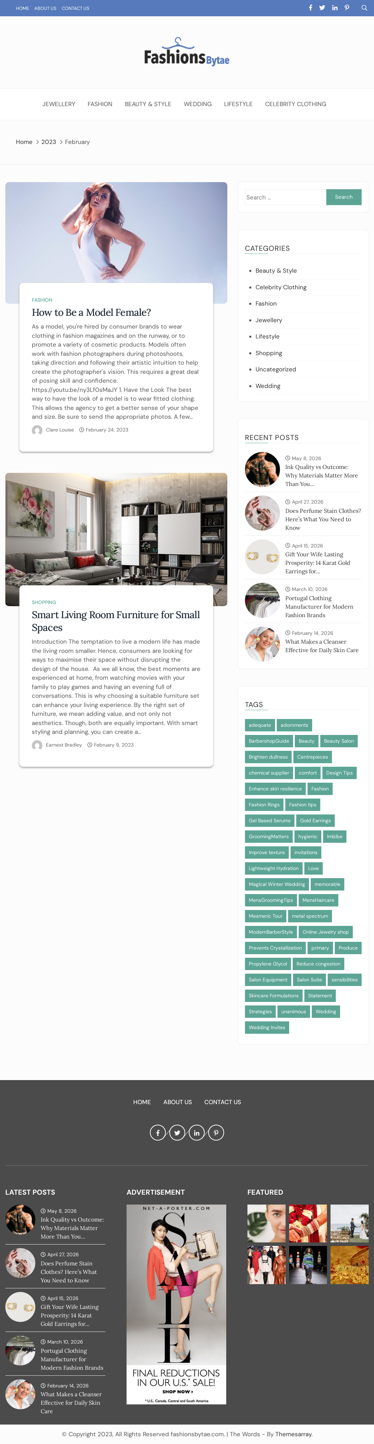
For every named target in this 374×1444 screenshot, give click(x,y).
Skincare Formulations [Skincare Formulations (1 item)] (274, 995)
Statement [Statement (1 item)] (320, 995)
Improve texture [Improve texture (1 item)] (267, 852)
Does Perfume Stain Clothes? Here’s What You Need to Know (323, 519)
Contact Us (75, 8)
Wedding (198, 104)
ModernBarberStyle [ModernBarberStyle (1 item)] (271, 932)
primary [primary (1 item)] (320, 948)
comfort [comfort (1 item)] (308, 773)
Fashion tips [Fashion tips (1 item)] (302, 804)
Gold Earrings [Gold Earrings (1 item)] (315, 820)
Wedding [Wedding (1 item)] (326, 1011)
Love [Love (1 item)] (313, 868)
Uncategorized (276, 369)
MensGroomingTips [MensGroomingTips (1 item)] (271, 900)
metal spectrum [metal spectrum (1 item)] (310, 916)
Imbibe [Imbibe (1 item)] (335, 836)
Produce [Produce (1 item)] (348, 948)
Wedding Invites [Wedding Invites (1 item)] (267, 1027)
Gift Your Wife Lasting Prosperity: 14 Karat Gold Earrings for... (317, 563)
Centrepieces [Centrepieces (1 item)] (312, 757)
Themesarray (293, 1434)
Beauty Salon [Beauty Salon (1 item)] (339, 741)
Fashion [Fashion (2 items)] (320, 788)
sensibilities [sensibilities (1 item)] (345, 979)
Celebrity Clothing (295, 104)
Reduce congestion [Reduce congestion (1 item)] (318, 964)
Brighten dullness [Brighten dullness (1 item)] (268, 757)
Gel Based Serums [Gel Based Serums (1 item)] (270, 820)
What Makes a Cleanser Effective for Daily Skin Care (71, 1403)
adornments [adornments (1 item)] (294, 725)
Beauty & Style (148, 104)
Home (22, 8)
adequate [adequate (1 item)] (260, 725)
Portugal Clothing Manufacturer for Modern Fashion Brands (319, 607)
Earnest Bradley (64, 745)
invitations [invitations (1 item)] (305, 852)
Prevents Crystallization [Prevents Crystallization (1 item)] (275, 948)
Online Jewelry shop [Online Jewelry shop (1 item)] (326, 932)
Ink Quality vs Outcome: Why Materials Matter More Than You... (321, 475)
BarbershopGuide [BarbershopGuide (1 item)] (269, 741)
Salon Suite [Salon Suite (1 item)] (309, 979)
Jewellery (58, 104)
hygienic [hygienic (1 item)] (307, 836)
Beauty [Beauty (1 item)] (307, 741)
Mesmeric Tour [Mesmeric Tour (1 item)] (265, 916)
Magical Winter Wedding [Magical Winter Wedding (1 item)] (277, 884)
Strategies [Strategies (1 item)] (260, 1011)
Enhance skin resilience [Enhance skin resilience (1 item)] (275, 788)
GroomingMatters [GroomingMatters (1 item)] (269, 836)
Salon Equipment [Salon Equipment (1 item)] (268, 979)
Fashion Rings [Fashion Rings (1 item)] (264, 804)
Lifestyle (238, 104)
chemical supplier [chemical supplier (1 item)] (269, 773)
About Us (45, 8)
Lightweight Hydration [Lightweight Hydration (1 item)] (274, 868)
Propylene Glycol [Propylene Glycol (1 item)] (268, 964)
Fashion (100, 104)
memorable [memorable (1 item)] (327, 884)
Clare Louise (60, 430)
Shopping (44, 602)
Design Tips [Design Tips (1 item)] (339, 773)
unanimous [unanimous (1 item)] (293, 1011)
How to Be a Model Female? (91, 312)
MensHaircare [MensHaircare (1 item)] (318, 900)
